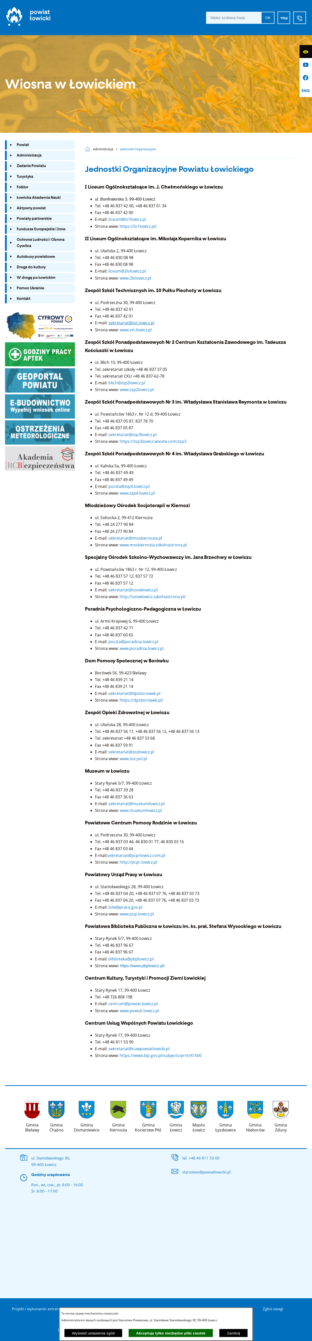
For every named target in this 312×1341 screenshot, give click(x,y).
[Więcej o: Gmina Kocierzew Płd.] (148, 1115)
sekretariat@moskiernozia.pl (135, 538)
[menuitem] (40, 145)
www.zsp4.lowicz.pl (137, 493)
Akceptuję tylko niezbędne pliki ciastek (171, 1333)
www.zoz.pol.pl (133, 758)
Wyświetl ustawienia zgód (93, 1333)
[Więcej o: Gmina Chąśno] (56, 1115)
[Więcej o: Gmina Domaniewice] (86, 1115)
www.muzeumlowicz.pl (141, 810)
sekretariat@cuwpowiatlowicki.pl (139, 1048)
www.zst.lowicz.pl (136, 330)
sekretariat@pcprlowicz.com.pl (136, 855)
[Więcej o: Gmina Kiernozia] (118, 1115)
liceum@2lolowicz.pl (127, 271)
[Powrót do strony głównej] (89, 149)
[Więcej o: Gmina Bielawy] (32, 1115)
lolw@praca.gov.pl (125, 907)
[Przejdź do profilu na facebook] (306, 77)
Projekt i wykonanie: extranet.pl (39, 1308)
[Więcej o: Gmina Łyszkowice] (225, 1115)
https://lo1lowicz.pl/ (138, 226)
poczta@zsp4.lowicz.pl (129, 486)
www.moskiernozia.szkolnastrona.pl (153, 545)
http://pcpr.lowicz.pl (138, 862)
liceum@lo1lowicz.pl (127, 219)
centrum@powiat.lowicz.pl (133, 1003)
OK (268, 18)
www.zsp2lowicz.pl (137, 389)
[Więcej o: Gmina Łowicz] (176, 1115)
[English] (306, 90)
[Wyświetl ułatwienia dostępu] (306, 51)
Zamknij (233, 1333)
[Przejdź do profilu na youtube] (306, 64)
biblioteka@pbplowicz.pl (131, 959)
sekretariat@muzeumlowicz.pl (136, 803)
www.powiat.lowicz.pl (139, 1010)
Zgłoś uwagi (273, 1308)
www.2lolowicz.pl (135, 278)
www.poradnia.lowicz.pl (142, 648)
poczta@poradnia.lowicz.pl (133, 641)
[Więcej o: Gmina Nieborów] (255, 1115)
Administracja (103, 149)
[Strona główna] (28, 17)
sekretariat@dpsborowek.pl (133, 693)
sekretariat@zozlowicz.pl (131, 752)
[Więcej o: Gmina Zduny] (281, 1115)
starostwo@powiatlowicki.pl (206, 1171)
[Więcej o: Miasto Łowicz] (199, 1115)
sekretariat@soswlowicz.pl (133, 590)
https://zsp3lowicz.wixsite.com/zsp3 (153, 441)
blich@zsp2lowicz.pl (126, 383)
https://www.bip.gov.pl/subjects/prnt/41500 (161, 1055)
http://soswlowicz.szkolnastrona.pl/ (153, 596)
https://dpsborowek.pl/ (141, 700)
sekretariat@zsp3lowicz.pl (132, 434)
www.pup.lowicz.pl (137, 914)
